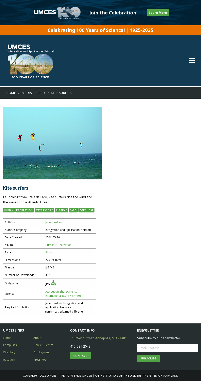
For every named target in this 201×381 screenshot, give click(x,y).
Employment (41, 352)
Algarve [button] (61, 210)
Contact (80, 356)
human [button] (9, 210)
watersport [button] (44, 210)
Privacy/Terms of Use (75, 375)
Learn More (158, 12)
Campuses (10, 345)
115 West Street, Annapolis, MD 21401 (98, 338)
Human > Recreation (58, 245)
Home (11, 93)
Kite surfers (61, 93)
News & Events (43, 345)
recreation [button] (24, 210)
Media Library (33, 93)
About (37, 338)
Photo (49, 252)
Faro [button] (73, 210)
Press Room (41, 359)
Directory (9, 352)
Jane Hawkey (53, 222)
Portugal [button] (86, 210)
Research (9, 359)
